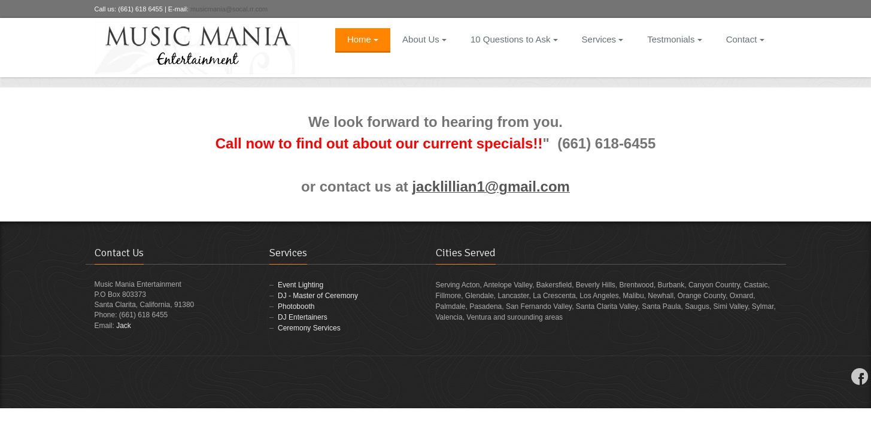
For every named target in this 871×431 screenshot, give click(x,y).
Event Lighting (300, 285)
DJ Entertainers (302, 317)
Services (603, 39)
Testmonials (674, 39)
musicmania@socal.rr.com (229, 9)
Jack (123, 325)
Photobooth (296, 306)
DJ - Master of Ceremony (318, 296)
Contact (745, 39)
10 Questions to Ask (514, 39)
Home (362, 39)
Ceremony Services (309, 328)
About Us (424, 39)
